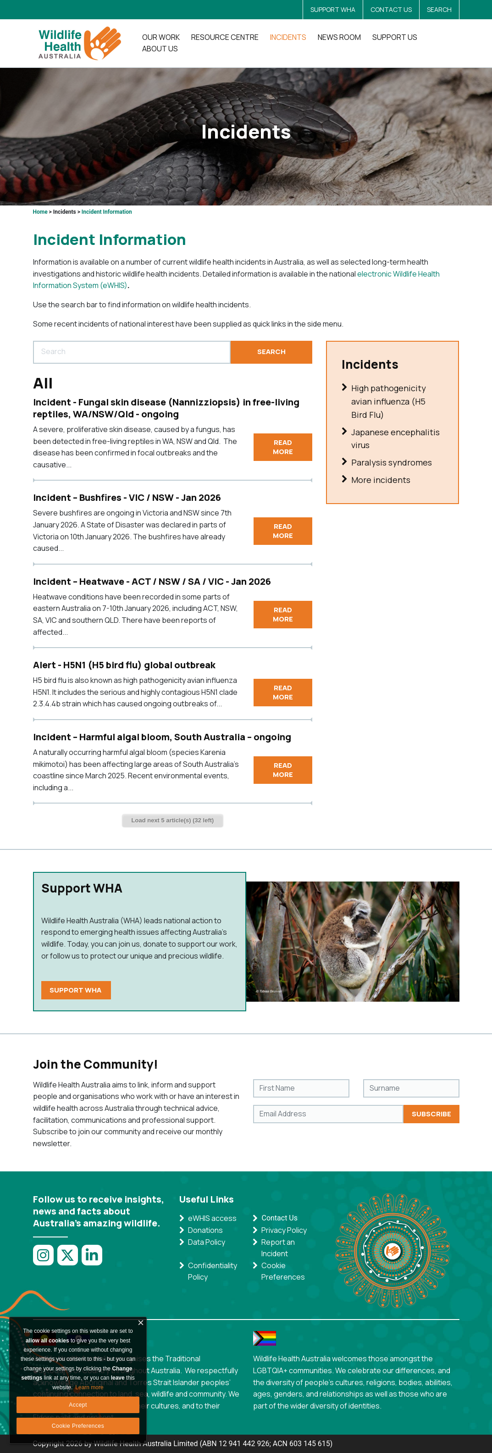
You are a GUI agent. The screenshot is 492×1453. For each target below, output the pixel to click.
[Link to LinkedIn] (94, 1260)
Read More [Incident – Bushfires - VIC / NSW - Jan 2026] (283, 530)
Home (40, 212)
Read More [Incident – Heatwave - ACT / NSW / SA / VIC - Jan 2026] (283, 614)
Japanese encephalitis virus (391, 439)
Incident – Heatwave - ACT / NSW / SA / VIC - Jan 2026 (152, 581)
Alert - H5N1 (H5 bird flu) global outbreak (124, 665)
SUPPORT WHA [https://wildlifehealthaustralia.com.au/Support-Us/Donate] (76, 990)
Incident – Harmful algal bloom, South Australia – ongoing (162, 737)
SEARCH (439, 9)
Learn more (89, 1387)
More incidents (376, 480)
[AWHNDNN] (82, 43)
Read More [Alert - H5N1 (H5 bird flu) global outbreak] (283, 692)
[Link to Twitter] (69, 1260)
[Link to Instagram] (45, 1260)
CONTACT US (391, 9)
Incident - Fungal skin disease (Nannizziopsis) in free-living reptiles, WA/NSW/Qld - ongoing (166, 408)
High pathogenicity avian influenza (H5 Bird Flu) (384, 402)
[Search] (132, 352)
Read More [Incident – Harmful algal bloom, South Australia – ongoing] (283, 769)
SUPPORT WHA (332, 9)
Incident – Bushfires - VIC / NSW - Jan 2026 (127, 497)
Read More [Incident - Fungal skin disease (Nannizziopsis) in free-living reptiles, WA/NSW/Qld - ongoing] (283, 447)
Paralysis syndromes (387, 463)
